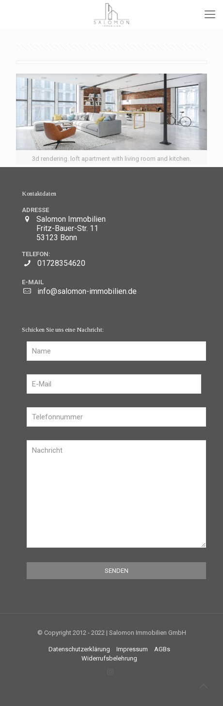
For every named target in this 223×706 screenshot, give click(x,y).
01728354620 (61, 263)
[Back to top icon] (203, 686)
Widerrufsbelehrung (109, 658)
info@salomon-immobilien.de (87, 291)
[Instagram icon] (110, 672)
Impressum (132, 649)
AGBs (162, 649)
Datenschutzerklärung (79, 649)
